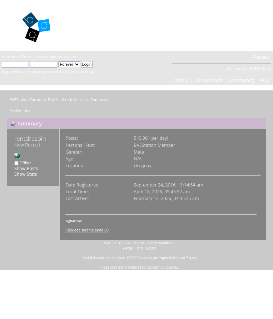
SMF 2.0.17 (113, 243)
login (51, 56)
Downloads (210, 80)
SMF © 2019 (135, 243)
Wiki (264, 80)
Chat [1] (183, 80)
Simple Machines (160, 243)
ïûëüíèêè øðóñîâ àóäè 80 (87, 230)
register (70, 56)
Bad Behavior (94, 257)
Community (241, 80)
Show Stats (25, 174)
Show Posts (26, 168)
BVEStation (92, 25)
